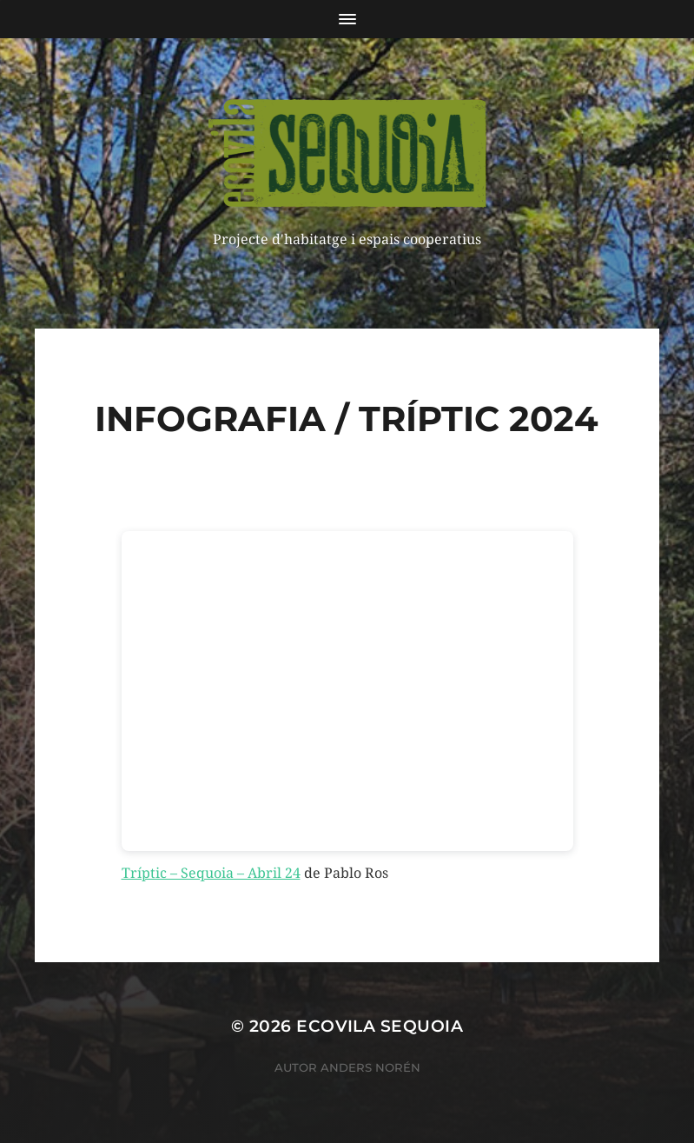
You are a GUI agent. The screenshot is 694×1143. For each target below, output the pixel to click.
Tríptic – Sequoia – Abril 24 (211, 873)
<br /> (347, 691)
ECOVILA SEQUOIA (379, 1026)
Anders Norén (370, 1067)
